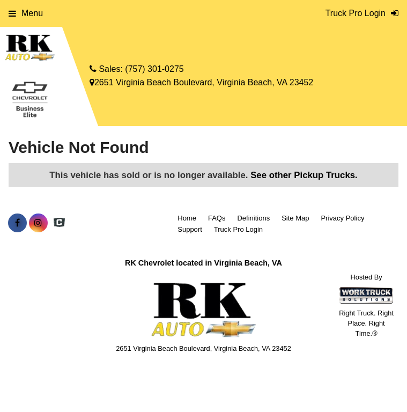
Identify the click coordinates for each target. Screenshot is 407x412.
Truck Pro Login (238, 229)
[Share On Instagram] (38, 223)
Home (186, 218)
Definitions (253, 218)
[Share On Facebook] (17, 223)
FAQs (217, 218)
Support (189, 229)
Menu (26, 13)
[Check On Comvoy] (59, 223)
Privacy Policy (342, 218)
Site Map (295, 218)
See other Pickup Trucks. (304, 175)
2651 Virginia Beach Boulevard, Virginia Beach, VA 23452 (201, 82)
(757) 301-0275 (154, 68)
